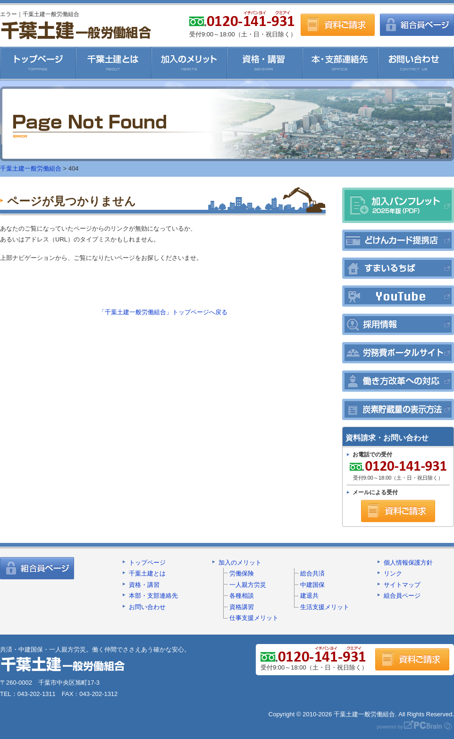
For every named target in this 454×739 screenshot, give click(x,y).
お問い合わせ (416, 63)
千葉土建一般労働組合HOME (38, 63)
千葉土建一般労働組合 (75, 30)
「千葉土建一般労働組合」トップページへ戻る (163, 312)
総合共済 (312, 573)
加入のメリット (189, 63)
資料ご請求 (338, 25)
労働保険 (241, 573)
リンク (393, 573)
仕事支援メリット (253, 617)
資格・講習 (265, 63)
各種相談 (241, 595)
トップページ (147, 562)
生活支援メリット (324, 606)
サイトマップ (402, 584)
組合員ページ (417, 25)
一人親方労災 (247, 584)
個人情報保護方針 (408, 562)
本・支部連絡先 (340, 63)
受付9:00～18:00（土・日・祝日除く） (397, 470)
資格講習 (241, 606)
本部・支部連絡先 (153, 595)
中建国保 (312, 584)
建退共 (309, 595)
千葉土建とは (113, 63)
